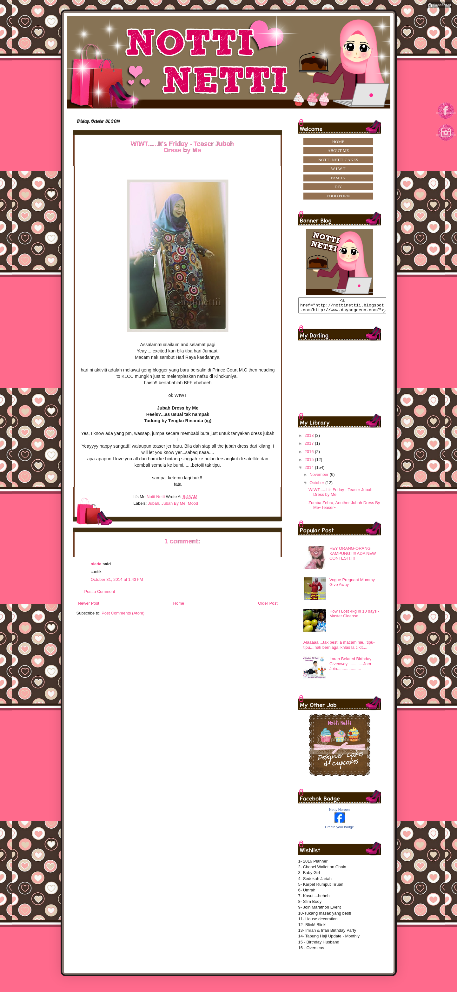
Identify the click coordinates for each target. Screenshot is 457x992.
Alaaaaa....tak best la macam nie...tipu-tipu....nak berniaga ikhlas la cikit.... (339, 648)
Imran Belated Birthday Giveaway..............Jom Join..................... (350, 666)
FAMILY (338, 177)
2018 (310, 438)
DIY (338, 186)
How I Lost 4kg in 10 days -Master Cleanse (354, 616)
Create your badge (339, 830)
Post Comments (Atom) (123, 613)
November (319, 477)
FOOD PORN (338, 196)
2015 (310, 462)
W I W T (338, 168)
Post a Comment (99, 591)
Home (178, 603)
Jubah (153, 503)
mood (193, 503)
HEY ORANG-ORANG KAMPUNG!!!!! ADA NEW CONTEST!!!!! (352, 556)
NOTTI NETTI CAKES (338, 159)
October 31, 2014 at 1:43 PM (117, 579)
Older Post (267, 603)
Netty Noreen (339, 812)
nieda (96, 564)
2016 (310, 454)
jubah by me (174, 503)
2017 (310, 446)
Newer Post (88, 603)
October (317, 485)
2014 (310, 470)
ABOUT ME (338, 150)
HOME (338, 141)
